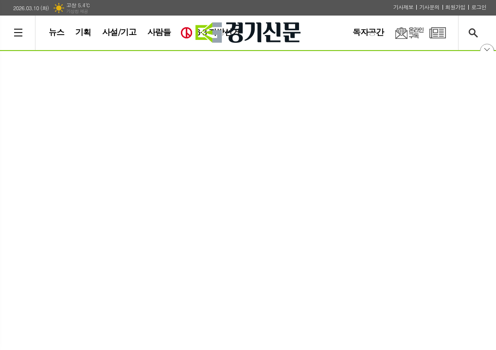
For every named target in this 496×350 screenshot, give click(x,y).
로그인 (478, 7)
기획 (83, 32)
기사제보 (403, 7)
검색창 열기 (475, 33)
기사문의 (429, 7)
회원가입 (455, 7)
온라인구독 (404, 33)
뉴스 (56, 32)
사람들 (159, 32)
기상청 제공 (77, 11)
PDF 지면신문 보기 (438, 33)
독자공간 (368, 32)
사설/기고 (119, 32)
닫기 (487, 51)
